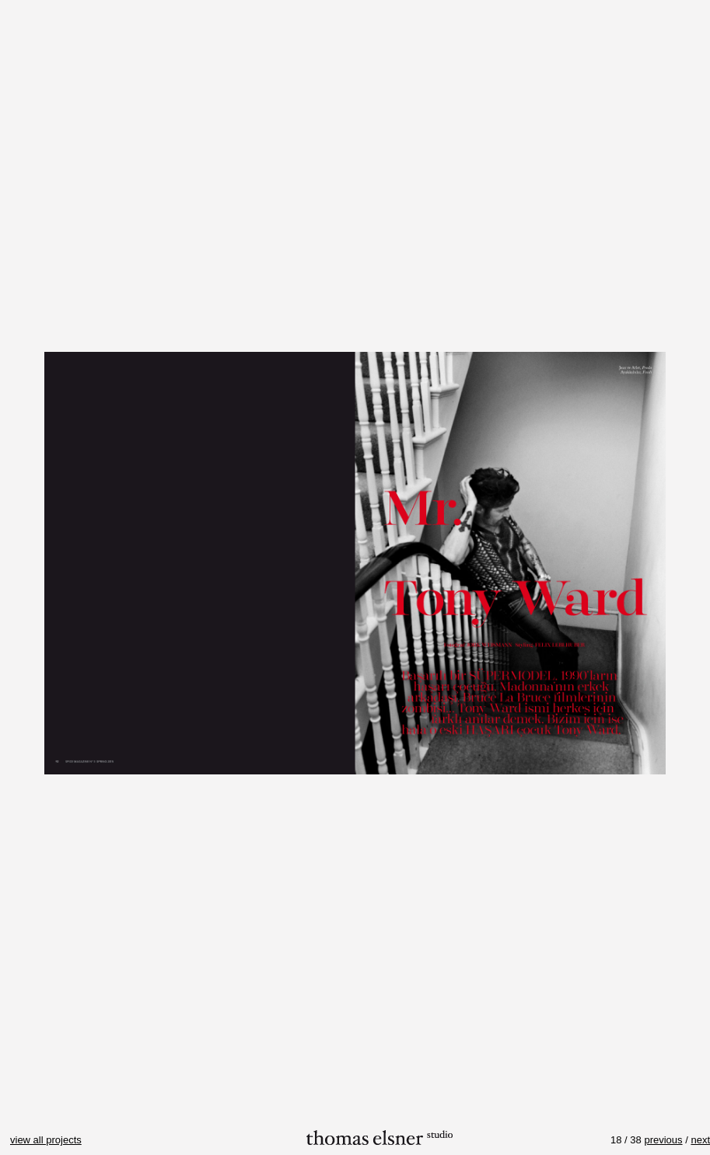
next (700, 1140)
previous (663, 1140)
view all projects (46, 1140)
